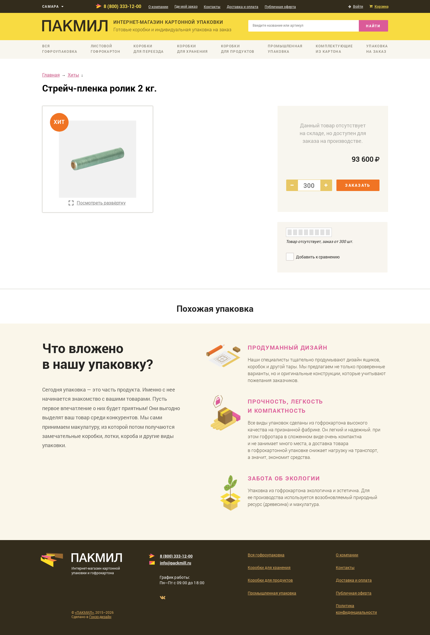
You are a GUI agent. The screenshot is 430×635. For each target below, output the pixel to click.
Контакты (212, 6)
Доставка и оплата (242, 6)
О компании (158, 6)
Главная (51, 75)
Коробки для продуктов (270, 580)
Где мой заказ (186, 6)
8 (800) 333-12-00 (122, 6)
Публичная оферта (280, 6)
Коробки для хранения (269, 567)
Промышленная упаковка (272, 593)
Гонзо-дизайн (100, 616)
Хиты (73, 75)
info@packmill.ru (175, 563)
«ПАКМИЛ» (84, 612)
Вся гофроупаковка (266, 555)
